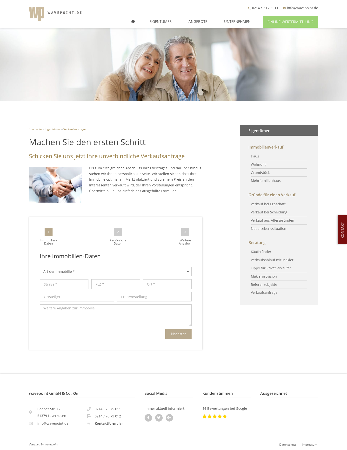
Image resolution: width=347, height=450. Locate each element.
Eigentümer (161, 21)
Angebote (199, 21)
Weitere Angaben (185, 242)
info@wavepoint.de (302, 8)
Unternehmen (238, 21)
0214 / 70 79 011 (108, 409)
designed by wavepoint (43, 444)
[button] (290, 22)
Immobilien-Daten (48, 242)
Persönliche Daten (118, 242)
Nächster (178, 333)
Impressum (309, 444)
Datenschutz (287, 444)
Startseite (35, 129)
